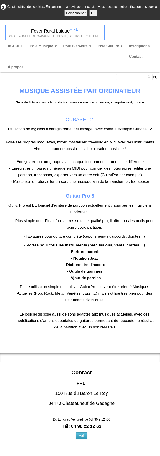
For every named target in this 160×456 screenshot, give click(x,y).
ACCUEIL (16, 46)
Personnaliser (76, 13)
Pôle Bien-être (77, 46)
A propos (16, 67)
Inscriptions (139, 46)
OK (93, 13)
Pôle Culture (110, 46)
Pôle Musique (43, 46)
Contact (136, 56)
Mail (82, 436)
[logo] (55, 32)
